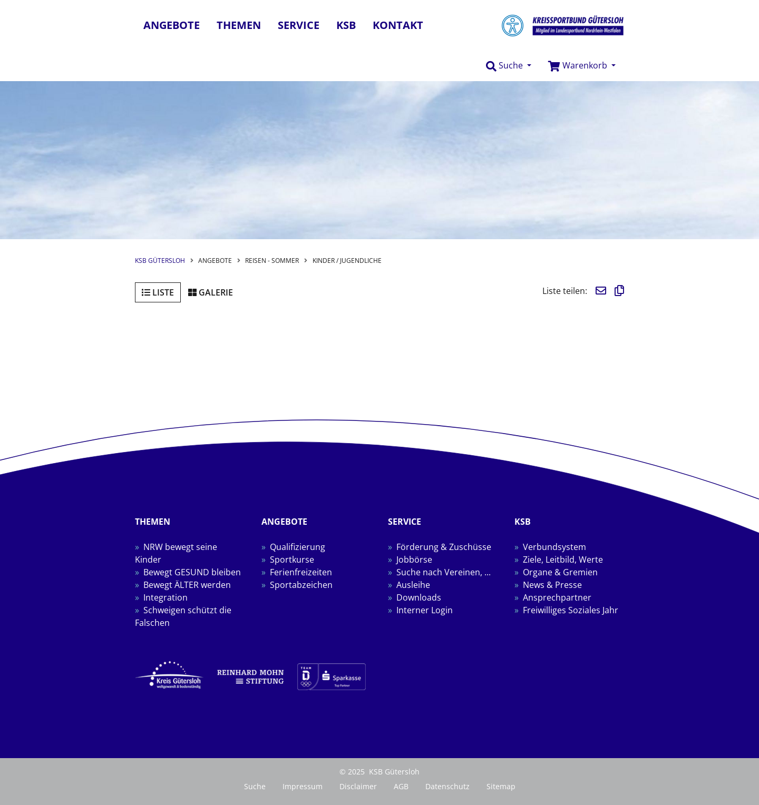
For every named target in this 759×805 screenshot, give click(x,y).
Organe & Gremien (560, 572)
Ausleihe (413, 585)
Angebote (171, 25)
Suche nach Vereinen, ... (443, 572)
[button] (509, 66)
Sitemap (500, 786)
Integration (165, 597)
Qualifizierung (297, 547)
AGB (401, 786)
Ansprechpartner (557, 597)
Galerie (210, 292)
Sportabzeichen (301, 585)
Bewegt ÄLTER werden (187, 585)
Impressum (303, 786)
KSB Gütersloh (160, 260)
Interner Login (424, 610)
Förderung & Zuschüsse (443, 547)
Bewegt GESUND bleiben (192, 572)
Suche (255, 786)
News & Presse (552, 585)
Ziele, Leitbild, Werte (563, 559)
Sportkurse (292, 559)
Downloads (418, 597)
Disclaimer (358, 786)
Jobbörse (414, 559)
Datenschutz (447, 786)
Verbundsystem (554, 547)
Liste (158, 292)
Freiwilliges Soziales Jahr (570, 610)
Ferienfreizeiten (301, 572)
